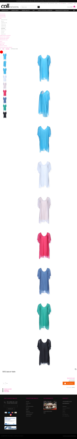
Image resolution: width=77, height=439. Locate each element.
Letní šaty (3, 28)
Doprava (27, 407)
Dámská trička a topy (4, 39)
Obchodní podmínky (29, 406)
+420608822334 (67, 401)
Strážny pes (6, 390)
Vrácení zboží (28, 415)
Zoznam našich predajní (48, 411)
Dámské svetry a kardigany (5, 36)
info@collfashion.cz (65, 403)
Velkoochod (28, 403)
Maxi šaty (3, 31)
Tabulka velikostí (29, 414)
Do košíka (70, 383)
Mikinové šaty (3, 29)
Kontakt (56, 3)
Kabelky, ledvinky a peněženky (5, 35)
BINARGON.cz (73, 435)
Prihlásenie (71, 3)
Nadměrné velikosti (3, 45)
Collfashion (9, 6)
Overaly (2, 32)
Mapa (45, 412)
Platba (27, 409)
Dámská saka (2, 42)
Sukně (1, 41)
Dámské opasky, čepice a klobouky (6, 47)
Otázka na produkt (8, 388)
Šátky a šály (2, 44)
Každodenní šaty (4, 22)
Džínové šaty (3, 24)
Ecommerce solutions (67, 435)
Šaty (1, 18)
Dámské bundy (2, 13)
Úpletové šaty (3, 26)
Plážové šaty (3, 33)
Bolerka (2, 21)
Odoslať (10, 408)
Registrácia (64, 3)
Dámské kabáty (3, 15)
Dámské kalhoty (3, 16)
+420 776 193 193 (43, 3)
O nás (60, 3)
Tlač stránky (6, 391)
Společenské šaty (4, 19)
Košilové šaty (3, 25)
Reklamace (28, 411)
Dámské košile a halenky (4, 38)
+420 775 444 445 (50, 3)
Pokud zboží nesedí (29, 412)
